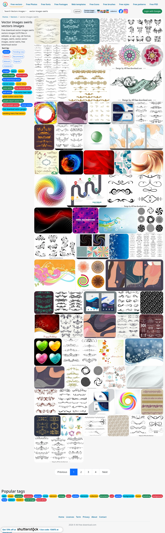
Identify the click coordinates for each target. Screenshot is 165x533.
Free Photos (31, 4)
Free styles (124, 4)
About (94, 517)
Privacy (86, 517)
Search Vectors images (14, 11)
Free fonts (46, 4)
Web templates (79, 4)
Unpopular (8, 66)
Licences (70, 517)
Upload (77, 11)
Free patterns (139, 4)
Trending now (18, 52)
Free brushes (109, 4)
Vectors (14, 17)
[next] (105, 472)
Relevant (7, 61)
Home (5, 17)
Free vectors (16, 4)
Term (78, 517)
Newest (6, 56)
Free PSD (154, 4)
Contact (102, 517)
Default (6, 52)
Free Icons (94, 4)
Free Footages (61, 4)
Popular (17, 61)
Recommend (18, 56)
